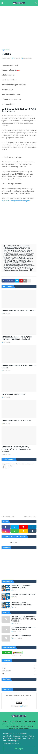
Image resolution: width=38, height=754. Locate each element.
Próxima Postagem (29, 516)
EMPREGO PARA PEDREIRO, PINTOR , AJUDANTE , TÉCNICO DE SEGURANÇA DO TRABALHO (16, 449)
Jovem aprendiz (19, 671)
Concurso (19, 665)
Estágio (19, 668)
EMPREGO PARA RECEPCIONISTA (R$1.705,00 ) (18, 311)
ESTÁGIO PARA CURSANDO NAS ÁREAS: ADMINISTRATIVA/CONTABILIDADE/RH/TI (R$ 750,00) (23, 619)
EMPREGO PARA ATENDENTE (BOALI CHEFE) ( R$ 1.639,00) (19, 367)
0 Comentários (27, 58)
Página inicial (5, 50)
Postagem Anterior (8, 516)
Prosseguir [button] (19, 749)
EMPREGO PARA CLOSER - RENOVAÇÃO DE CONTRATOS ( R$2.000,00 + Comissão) (17, 338)
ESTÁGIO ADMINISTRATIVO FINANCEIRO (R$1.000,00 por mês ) (23, 628)
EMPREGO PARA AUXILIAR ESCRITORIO (23, 594)
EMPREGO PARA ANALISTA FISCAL (14, 394)
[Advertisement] (19, 27)
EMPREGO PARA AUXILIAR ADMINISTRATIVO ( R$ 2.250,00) (21, 604)
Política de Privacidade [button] (12, 743)
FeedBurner (23, 706)
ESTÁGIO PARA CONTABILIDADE (21, 636)
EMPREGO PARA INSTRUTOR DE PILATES (16, 421)
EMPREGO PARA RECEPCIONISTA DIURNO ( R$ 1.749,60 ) (21, 587)
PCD (19, 674)
